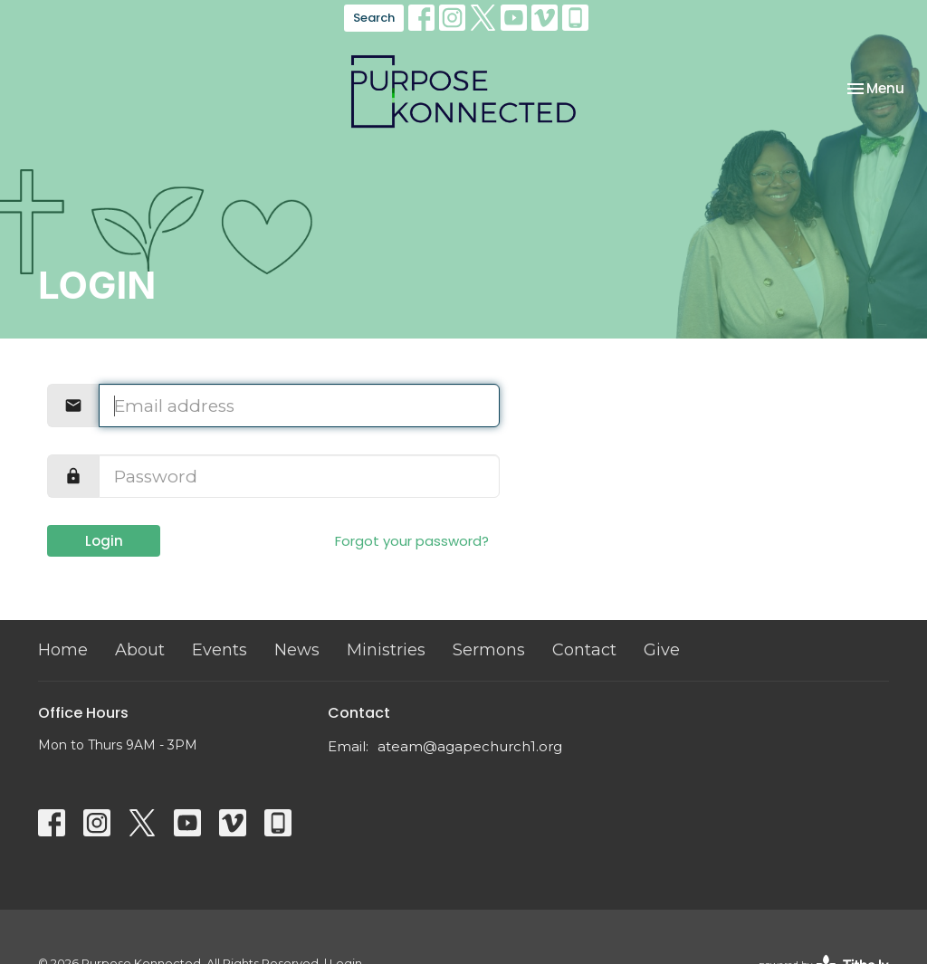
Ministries (386, 650)
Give (662, 650)
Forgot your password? (412, 540)
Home (63, 650)
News (297, 650)
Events (219, 650)
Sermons (489, 650)
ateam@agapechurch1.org (469, 746)
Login (104, 540)
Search (374, 17)
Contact (584, 650)
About (140, 650)
